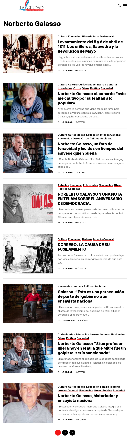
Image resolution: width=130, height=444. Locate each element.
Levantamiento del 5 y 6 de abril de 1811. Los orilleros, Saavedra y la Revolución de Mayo (90, 47)
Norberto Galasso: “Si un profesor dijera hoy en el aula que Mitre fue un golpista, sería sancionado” (92, 348)
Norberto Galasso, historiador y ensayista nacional (88, 398)
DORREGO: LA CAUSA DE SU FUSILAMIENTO (84, 247)
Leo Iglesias (68, 320)
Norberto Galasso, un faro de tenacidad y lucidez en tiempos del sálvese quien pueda (90, 149)
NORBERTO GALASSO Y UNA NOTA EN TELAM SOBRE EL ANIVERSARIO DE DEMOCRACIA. (90, 199)
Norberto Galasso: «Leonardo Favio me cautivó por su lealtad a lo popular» (92, 98)
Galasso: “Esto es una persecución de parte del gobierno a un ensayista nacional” (91, 297)
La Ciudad (67, 70)
